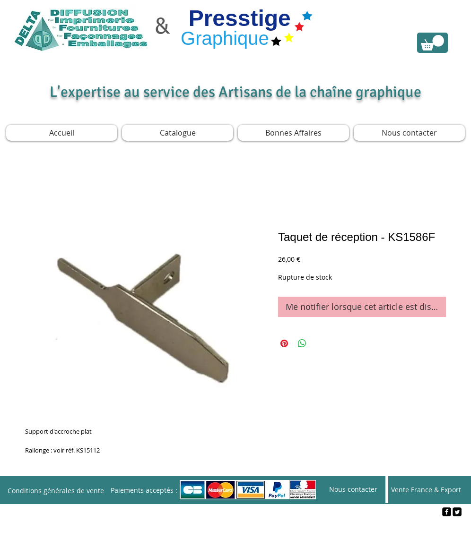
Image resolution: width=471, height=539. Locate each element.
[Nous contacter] (353, 489)
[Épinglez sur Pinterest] (284, 343)
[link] (432, 43)
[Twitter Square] (457, 511)
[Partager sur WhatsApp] (302, 343)
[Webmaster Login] (235, 527)
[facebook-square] (446, 511)
